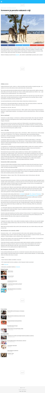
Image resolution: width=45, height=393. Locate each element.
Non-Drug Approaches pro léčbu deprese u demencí (16, 340)
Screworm (18, 266)
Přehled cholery (10, 271)
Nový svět (6, 264)
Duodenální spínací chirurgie (12, 325)
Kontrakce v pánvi (10, 353)
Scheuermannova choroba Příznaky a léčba (15, 328)
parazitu (17, 54)
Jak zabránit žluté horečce (12, 281)
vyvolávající (22, 194)
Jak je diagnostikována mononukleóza (14, 288)
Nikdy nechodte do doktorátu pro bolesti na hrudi (16, 315)
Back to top (22, 387)
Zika (30, 194)
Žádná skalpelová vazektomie (12, 350)
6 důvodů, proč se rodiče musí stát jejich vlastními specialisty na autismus (20, 335)
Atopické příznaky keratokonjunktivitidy (14, 320)
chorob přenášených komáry (32, 195)
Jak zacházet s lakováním (12, 345)
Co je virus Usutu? (10, 276)
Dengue (33, 194)
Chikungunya (38, 194)
